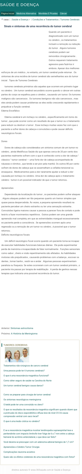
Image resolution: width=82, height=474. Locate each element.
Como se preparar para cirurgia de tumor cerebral (27, 394)
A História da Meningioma (24, 333)
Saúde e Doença (19, 4)
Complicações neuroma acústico (19, 452)
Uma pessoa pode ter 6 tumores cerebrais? (24, 370)
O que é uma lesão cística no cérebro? (22, 421)
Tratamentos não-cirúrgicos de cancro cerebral (26, 365)
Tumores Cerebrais (70, 19)
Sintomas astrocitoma (22, 328)
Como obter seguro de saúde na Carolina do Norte (28, 380)
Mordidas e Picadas (48, 13)
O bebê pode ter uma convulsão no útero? (23, 404)
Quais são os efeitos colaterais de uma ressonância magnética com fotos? (39, 457)
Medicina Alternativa (26, 13)
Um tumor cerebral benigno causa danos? (23, 385)
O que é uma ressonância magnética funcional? (26, 375)
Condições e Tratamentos (45, 19)
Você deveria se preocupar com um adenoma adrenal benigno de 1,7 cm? (39, 442)
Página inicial (7, 13)
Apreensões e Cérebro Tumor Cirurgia (21, 447)
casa (6, 19)
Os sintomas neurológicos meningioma (22, 399)
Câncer (63, 13)
